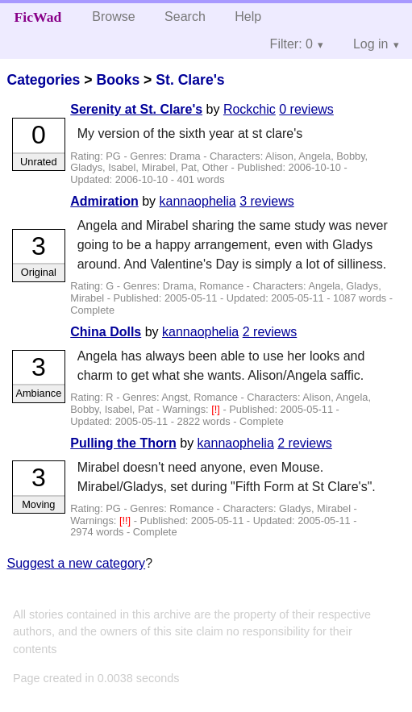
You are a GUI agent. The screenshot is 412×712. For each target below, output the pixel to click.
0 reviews (306, 109)
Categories (43, 80)
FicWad (38, 17)
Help (248, 16)
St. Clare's (190, 80)
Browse (113, 16)
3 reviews (266, 201)
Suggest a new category (75, 563)
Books (117, 80)
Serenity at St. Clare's (136, 109)
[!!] (126, 520)
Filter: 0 (291, 44)
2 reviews (270, 332)
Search (185, 16)
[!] (217, 409)
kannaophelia (197, 201)
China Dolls (105, 332)
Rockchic (249, 109)
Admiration (104, 201)
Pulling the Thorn (123, 443)
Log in (371, 44)
